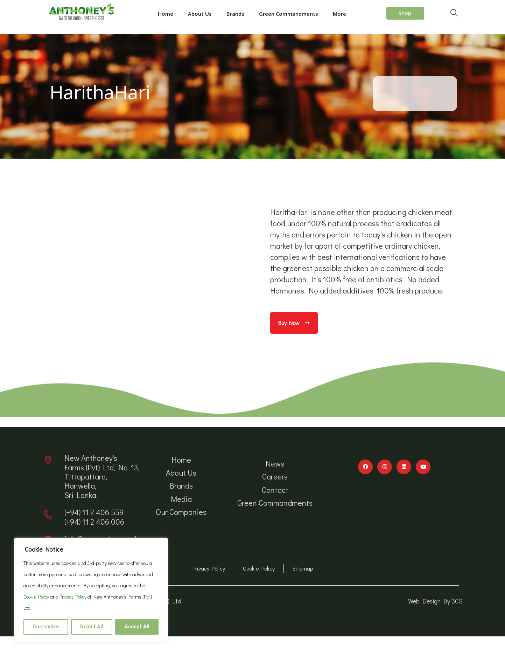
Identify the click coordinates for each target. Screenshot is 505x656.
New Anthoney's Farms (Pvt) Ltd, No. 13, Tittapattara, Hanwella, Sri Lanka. (101, 476)
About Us (200, 13)
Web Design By (429, 601)
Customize (46, 627)
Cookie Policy (37, 596)
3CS (457, 601)
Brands (235, 13)
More (339, 13)
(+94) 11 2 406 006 (94, 522)
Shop (405, 12)
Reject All (91, 627)
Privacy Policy (76, 596)
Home (165, 13)
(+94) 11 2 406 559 (94, 512)
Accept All (137, 627)
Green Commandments (288, 13)
